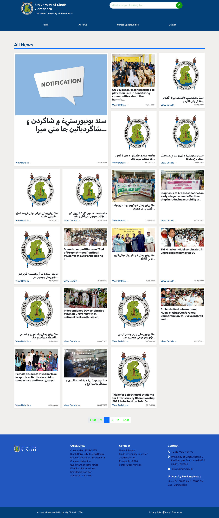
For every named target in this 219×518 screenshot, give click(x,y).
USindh (172, 24)
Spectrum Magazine (81, 475)
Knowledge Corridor (81, 472)
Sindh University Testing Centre (87, 454)
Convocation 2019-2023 (83, 450)
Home (45, 24)
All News (83, 24)
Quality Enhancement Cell (84, 464)
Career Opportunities (128, 24)
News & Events (127, 450)
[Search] (145, 5)
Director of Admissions (82, 468)
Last (126, 419)
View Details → (23, 162)
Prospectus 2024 (128, 461)
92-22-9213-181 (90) (183, 451)
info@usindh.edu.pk (182, 469)
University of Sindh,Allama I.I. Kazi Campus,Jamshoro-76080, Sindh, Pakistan (188, 460)
